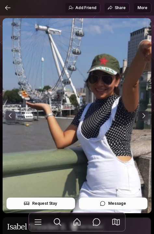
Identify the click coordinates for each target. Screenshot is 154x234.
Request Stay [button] (40, 203)
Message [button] (113, 203)
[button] (116, 222)
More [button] (142, 7)
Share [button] (117, 7)
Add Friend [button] (82, 7)
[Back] (8, 8)
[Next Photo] (143, 115)
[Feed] (77, 222)
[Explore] (57, 222)
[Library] (38, 222)
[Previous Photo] (10, 115)
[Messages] (96, 222)
